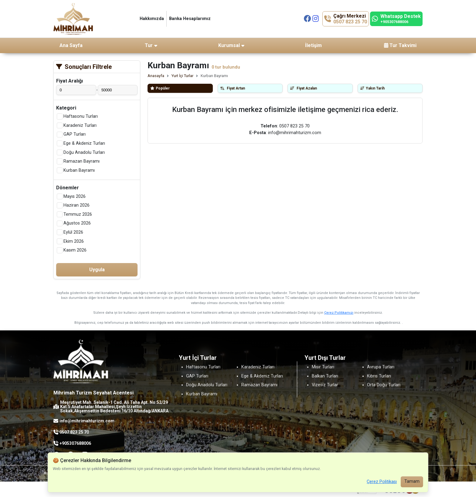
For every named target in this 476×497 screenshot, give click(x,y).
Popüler (160, 88)
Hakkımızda (152, 18)
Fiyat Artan (232, 88)
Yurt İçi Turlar (182, 75)
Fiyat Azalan (303, 88)
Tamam (412, 481)
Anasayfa (156, 75)
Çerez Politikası (382, 481)
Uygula (97, 269)
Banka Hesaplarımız (190, 18)
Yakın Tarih (372, 88)
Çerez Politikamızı (338, 313)
